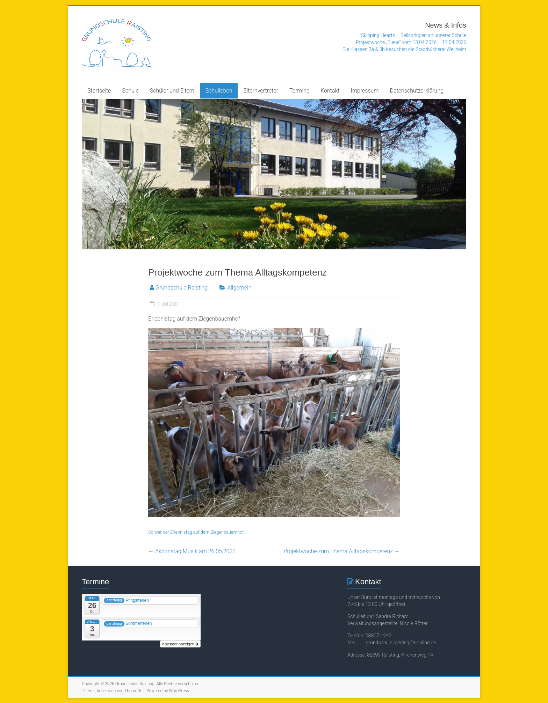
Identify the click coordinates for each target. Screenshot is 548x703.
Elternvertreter (260, 90)
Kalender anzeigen (180, 644)
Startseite (99, 90)
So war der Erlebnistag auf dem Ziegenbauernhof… (197, 532)
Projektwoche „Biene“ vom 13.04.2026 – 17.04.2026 (411, 42)
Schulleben (219, 90)
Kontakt (329, 90)
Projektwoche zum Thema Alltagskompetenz (341, 551)
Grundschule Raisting (182, 287)
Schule (130, 90)
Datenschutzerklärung (417, 90)
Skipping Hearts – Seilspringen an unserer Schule (413, 35)
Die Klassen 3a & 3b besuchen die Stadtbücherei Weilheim (404, 49)
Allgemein (239, 287)
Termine (299, 90)
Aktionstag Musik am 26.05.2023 (192, 551)
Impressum (365, 90)
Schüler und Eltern (172, 90)
